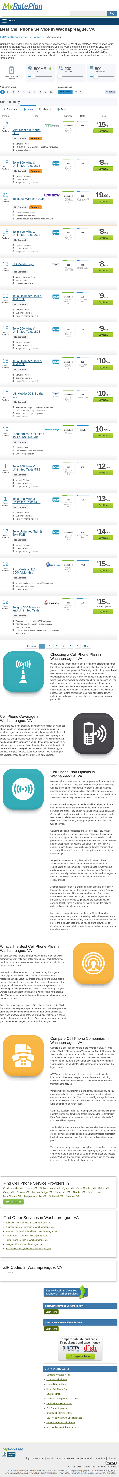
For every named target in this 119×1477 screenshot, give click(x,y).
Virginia (37, 37)
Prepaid (85, 92)
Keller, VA (103, 1188)
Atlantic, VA (79, 1192)
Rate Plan (22, 5)
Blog (27, 1458)
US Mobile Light (23, 264)
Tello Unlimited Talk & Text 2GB (27, 362)
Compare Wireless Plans (58, 1375)
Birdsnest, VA (55, 1196)
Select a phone (11, 77)
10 (51, 92)
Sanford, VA (94, 1192)
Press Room (38, 1458)
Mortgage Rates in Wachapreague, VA (24, 1244)
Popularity (10, 108)
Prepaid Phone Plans (56, 1384)
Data (61, 108)
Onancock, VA (62, 1192)
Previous (31, 646)
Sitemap (112, 1458)
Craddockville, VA (13, 1188)
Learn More (51, 1312)
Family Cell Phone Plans (57, 1389)
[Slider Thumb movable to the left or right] (33, 77)
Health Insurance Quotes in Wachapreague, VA (28, 1249)
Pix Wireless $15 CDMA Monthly (23, 571)
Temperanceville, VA (35, 1196)
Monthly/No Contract (68, 92)
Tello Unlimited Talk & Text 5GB (27, 533)
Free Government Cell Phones (60, 1422)
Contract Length (65, 87)
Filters (112, 92)
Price (28, 108)
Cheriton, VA (72, 1196)
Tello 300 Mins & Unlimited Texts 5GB (26, 468)
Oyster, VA (68, 1188)
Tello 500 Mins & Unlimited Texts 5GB (26, 501)
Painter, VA (31, 1188)
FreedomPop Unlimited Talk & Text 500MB (28, 435)
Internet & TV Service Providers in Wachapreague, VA (31, 1231)
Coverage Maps (54, 1394)
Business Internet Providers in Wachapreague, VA (30, 1227)
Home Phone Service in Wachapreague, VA (27, 1240)
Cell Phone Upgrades (56, 1408)
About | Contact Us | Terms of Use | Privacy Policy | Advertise (76, 1458)
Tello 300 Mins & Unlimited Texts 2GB (26, 164)
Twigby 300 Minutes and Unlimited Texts (26, 609)
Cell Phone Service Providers (14, 37)
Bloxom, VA (22, 1192)
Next (86, 646)
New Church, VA (12, 1196)
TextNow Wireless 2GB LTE (28, 200)
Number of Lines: (8, 87)
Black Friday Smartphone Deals (61, 1427)
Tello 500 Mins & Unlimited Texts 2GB (26, 330)
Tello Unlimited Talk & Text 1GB (27, 297)
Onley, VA (8, 1192)
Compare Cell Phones (56, 1379)
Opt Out (111, 1463)
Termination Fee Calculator (59, 1403)
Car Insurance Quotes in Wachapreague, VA (27, 1236)
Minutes (45, 108)
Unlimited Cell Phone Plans (59, 1413)
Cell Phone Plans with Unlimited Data (64, 1418)
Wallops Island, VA (50, 1188)
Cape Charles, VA (86, 1188)
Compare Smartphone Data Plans (62, 1399)
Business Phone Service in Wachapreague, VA (28, 1223)
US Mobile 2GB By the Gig (27, 395)
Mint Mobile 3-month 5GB (26, 131)
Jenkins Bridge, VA (41, 1192)
